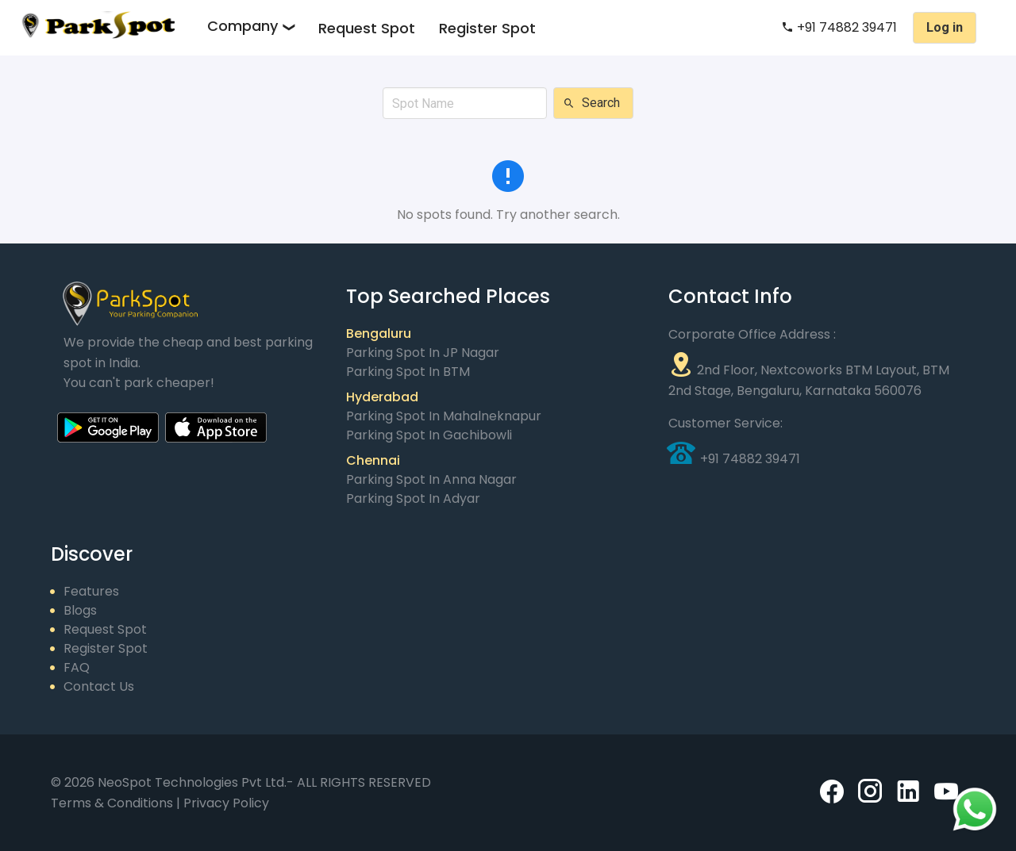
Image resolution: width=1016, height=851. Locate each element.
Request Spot (366, 28)
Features (91, 591)
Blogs (80, 610)
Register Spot (487, 28)
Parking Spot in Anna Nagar (431, 479)
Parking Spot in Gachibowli (429, 435)
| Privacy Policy (222, 803)
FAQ (77, 667)
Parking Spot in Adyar (413, 498)
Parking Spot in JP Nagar (422, 352)
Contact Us (99, 686)
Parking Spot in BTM (408, 371)
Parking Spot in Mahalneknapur (443, 416)
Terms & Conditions (113, 803)
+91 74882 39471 (839, 27)
